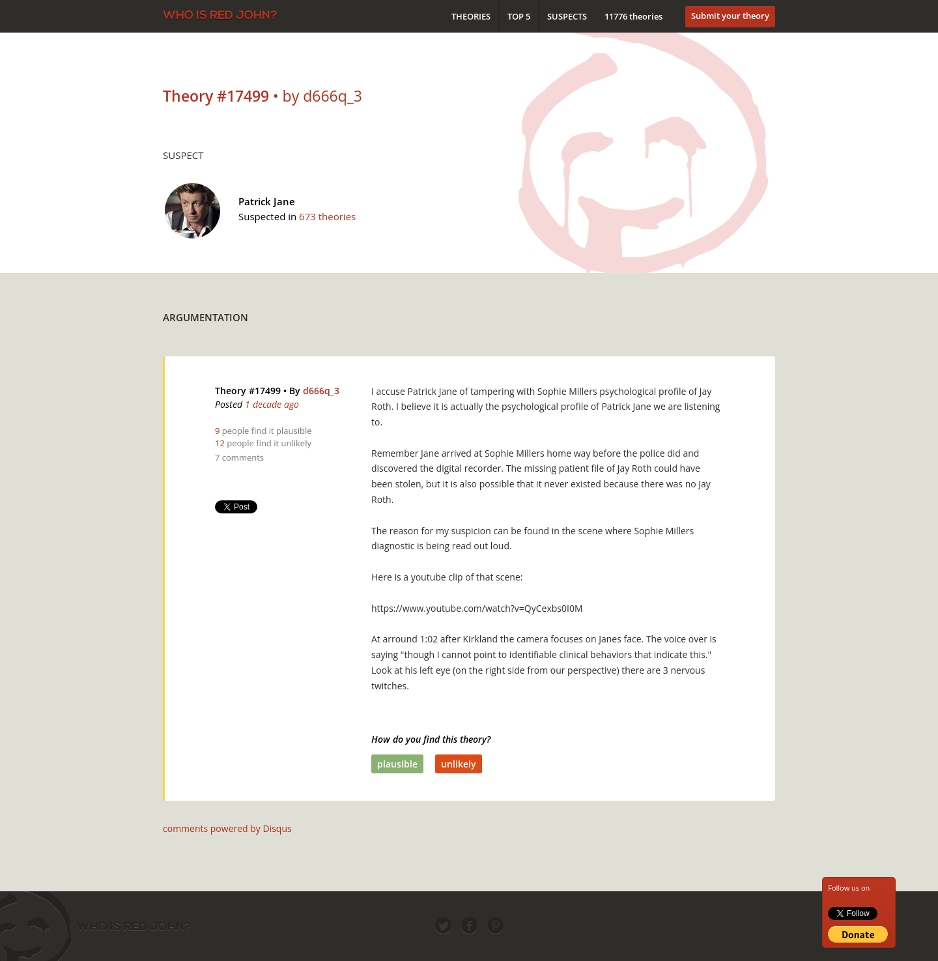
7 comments (239, 457)
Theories (470, 16)
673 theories (327, 216)
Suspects (567, 16)
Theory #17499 (248, 390)
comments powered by (227, 828)
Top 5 (518, 16)
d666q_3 (321, 390)
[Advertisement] (538, 314)
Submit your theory (730, 16)
